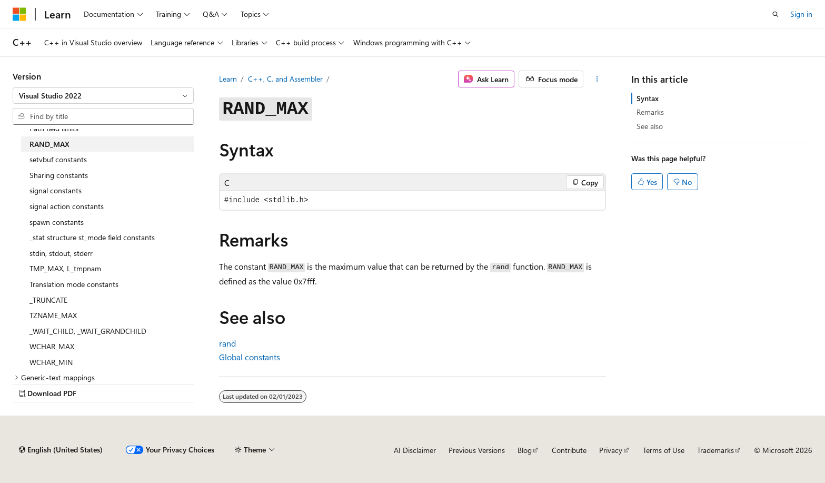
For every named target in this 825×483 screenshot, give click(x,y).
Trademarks (715, 450)
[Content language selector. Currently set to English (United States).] (61, 449)
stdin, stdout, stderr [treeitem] (61, 253)
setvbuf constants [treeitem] (58, 159)
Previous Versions (477, 450)
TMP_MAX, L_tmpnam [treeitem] (65, 268)
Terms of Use (663, 450)
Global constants (249, 356)
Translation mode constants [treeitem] (73, 284)
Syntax (648, 98)
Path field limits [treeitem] (53, 128)
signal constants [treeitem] (55, 190)
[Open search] (775, 14)
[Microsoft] (19, 14)
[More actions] (597, 79)
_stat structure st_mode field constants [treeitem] (92, 237)
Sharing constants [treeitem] (58, 175)
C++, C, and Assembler (285, 79)
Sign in (801, 14)
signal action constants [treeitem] (66, 206)
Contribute (569, 450)
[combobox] (103, 95)
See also (650, 126)
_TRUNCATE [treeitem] (48, 300)
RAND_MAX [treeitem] (49, 144)
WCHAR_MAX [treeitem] (51, 346)
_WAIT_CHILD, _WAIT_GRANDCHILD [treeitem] (87, 331)
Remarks (650, 112)
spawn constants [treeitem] (56, 222)
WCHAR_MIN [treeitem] (51, 362)
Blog (525, 450)
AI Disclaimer (415, 450)
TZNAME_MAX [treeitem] (53, 315)
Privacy (610, 450)
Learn (228, 79)
